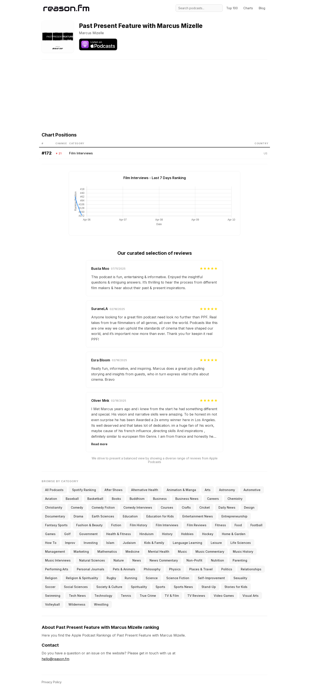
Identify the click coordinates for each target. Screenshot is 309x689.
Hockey (207, 534)
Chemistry (234, 498)
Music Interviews (58, 560)
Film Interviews (81, 153)
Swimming (52, 595)
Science (152, 578)
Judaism (129, 543)
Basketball (95, 498)
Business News (186, 498)
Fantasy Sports (56, 525)
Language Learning (187, 543)
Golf (67, 534)
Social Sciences (76, 587)
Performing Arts (56, 569)
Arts (208, 490)
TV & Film (172, 595)
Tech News (77, 595)
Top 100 (232, 8)
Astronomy (227, 490)
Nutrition (217, 560)
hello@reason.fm (55, 659)
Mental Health (158, 551)
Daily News (226, 507)
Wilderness (76, 604)
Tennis (126, 595)
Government (88, 534)
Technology (103, 595)
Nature (119, 560)
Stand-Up (208, 587)
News (136, 560)
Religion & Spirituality (82, 578)
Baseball (72, 498)
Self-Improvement (211, 578)
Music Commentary (209, 551)
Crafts (186, 507)
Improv (70, 543)
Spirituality (139, 587)
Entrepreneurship (234, 516)
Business (160, 498)
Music (182, 551)
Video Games (224, 595)
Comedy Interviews (137, 507)
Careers (213, 498)
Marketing (81, 551)
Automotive (252, 490)
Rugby (111, 578)
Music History (243, 551)
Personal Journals (90, 569)
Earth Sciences (103, 516)
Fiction (116, 525)
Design (249, 507)
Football (256, 525)
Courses (167, 507)
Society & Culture (109, 587)
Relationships (251, 569)
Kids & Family (154, 543)
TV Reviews (196, 595)
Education (130, 516)
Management (55, 551)
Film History (138, 525)
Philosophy (152, 569)
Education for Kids (160, 516)
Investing (91, 543)
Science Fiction (177, 578)
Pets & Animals (124, 569)
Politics (226, 569)
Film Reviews (196, 525)
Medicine (132, 551)
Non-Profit (194, 560)
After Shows (114, 490)
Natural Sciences (92, 560)
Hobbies (187, 534)
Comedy (77, 507)
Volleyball (52, 604)
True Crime (148, 595)
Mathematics (107, 551)
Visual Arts (250, 595)
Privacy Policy (52, 682)
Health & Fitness (118, 534)
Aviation (51, 498)
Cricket (204, 507)
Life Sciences (240, 543)
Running (131, 578)
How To (50, 543)
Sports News (183, 587)
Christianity (53, 507)
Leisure (216, 543)
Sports (160, 587)
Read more (99, 444)
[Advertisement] (154, 90)
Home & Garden (233, 534)
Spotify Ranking (84, 490)
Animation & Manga (181, 490)
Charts (248, 8)
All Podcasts (54, 490)
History (167, 534)
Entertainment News (197, 516)
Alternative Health (144, 490)
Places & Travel (201, 569)
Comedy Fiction (103, 507)
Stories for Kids (235, 587)
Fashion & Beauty (89, 525)
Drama (78, 516)
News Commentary (164, 560)
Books (116, 498)
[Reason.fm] (66, 8)
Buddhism (137, 498)
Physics (175, 569)
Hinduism (146, 534)
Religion (51, 578)
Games (50, 534)
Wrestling (101, 604)
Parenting (240, 560)
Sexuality (240, 578)
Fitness (220, 525)
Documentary (55, 516)
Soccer (50, 587)
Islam (110, 543)
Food (238, 525)
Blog (262, 8)
